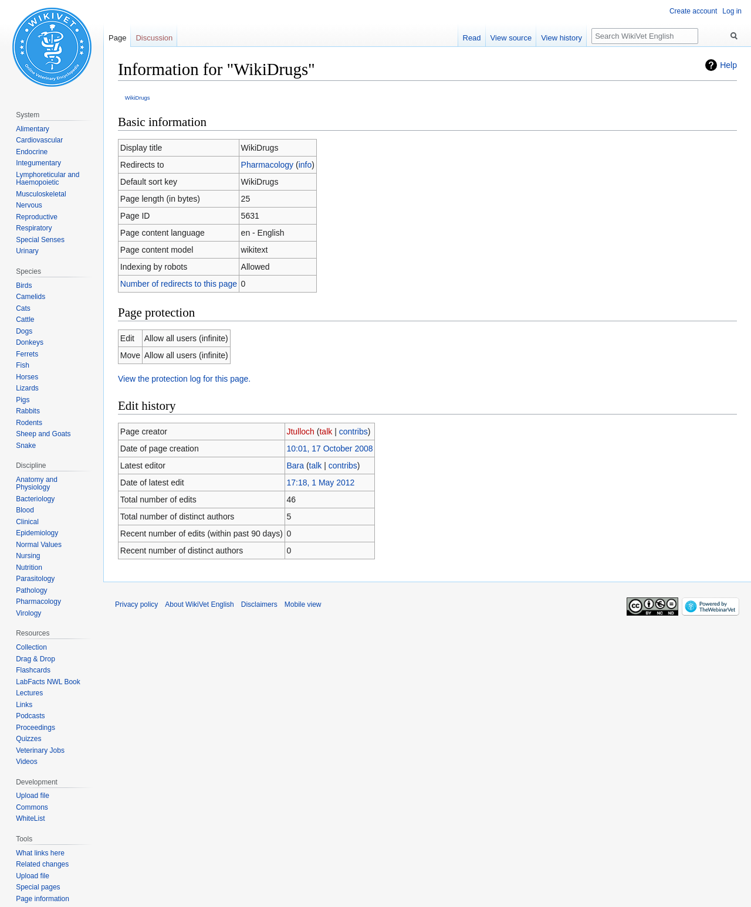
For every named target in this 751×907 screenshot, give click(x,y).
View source (511, 37)
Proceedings (35, 727)
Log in (732, 11)
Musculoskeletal (41, 194)
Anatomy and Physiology (36, 483)
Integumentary (38, 163)
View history (561, 37)
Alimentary (32, 129)
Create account (693, 11)
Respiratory (34, 228)
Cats (23, 308)
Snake (26, 445)
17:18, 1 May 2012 (320, 482)
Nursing (28, 556)
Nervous (29, 205)
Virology (28, 613)
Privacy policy (136, 604)
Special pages (38, 887)
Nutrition (29, 567)
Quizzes (28, 739)
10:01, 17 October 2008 (329, 448)
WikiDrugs (137, 97)
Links (24, 705)
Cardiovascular (39, 140)
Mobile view (303, 604)
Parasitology (35, 579)
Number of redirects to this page (178, 283)
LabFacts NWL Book (48, 682)
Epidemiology (37, 533)
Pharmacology (267, 164)
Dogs (24, 331)
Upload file (32, 795)
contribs (353, 431)
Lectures (29, 693)
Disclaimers (259, 604)
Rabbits (28, 411)
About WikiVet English (199, 604)
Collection (31, 647)
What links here (40, 853)
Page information (42, 899)
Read (472, 37)
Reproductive (36, 217)
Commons (32, 807)
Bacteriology (35, 499)
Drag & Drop (35, 659)
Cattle (25, 319)
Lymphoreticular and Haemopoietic (47, 179)
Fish (22, 365)
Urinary (27, 251)
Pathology (31, 590)
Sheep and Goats (43, 434)
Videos (26, 761)
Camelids (30, 297)
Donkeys (29, 342)
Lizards (27, 388)
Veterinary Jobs (40, 750)
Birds (24, 285)
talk (325, 431)
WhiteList (30, 818)
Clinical (27, 522)
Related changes (42, 864)
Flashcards (33, 670)
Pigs (22, 400)
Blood (25, 510)
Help (728, 65)
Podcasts (30, 716)
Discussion (154, 37)
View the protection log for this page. (184, 378)
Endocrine (32, 152)
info (305, 164)
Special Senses (40, 240)
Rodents (29, 423)
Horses (27, 377)
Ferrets (27, 354)
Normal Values (39, 545)
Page (117, 37)
